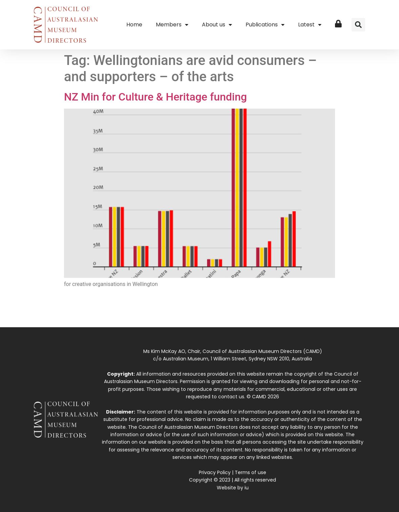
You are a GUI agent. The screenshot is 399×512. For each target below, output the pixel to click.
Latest (309, 25)
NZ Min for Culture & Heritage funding (155, 96)
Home (134, 24)
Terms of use (250, 472)
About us (217, 25)
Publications (265, 25)
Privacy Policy (215, 472)
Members (172, 25)
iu (247, 487)
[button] (358, 24)
